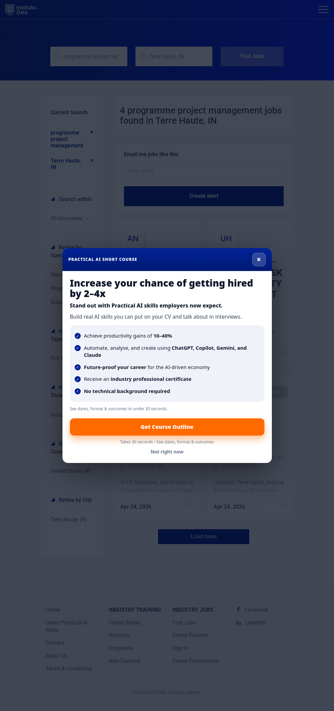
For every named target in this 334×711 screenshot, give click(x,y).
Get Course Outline (166, 427)
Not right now (167, 451)
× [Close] (259, 259)
